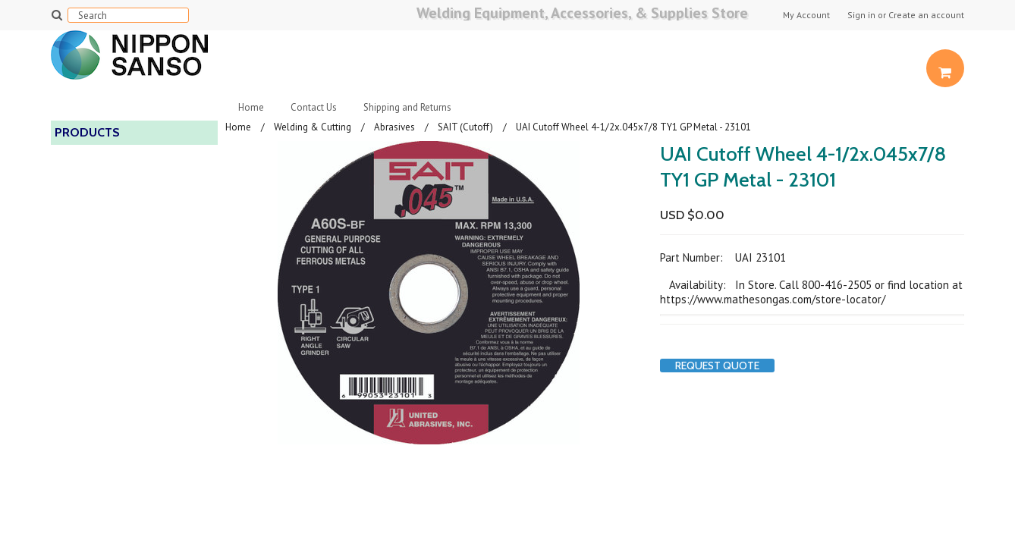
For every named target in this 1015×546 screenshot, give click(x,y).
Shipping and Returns (407, 107)
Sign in (861, 15)
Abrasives (394, 127)
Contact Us (314, 107)
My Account (806, 15)
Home (251, 107)
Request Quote (717, 365)
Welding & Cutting (312, 127)
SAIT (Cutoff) (465, 127)
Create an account (926, 15)
